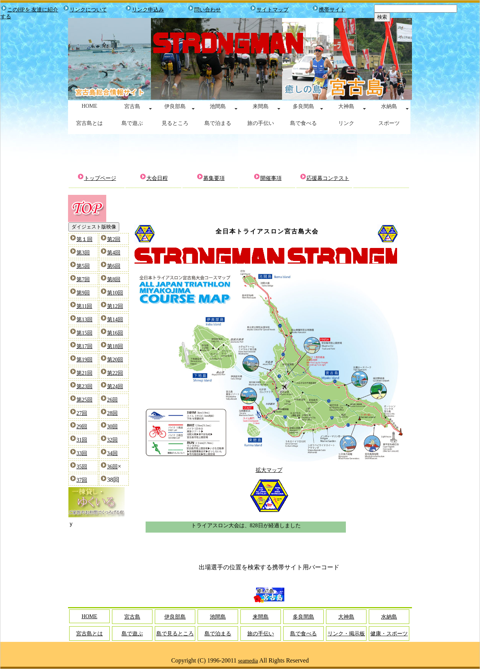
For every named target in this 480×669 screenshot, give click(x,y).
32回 (112, 440)
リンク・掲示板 (346, 634)
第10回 (115, 293)
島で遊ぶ (132, 123)
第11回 (84, 306)
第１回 (84, 239)
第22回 (115, 373)
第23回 (84, 386)
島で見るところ (175, 634)
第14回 (115, 319)
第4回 (113, 253)
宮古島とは (89, 123)
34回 (112, 453)
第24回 (115, 386)
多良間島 (303, 106)
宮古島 (132, 106)
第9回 (83, 293)
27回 (81, 413)
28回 (112, 413)
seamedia (248, 661)
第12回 (115, 306)
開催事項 (271, 178)
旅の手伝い (260, 123)
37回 (81, 480)
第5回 (83, 266)
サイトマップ (272, 10)
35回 (81, 467)
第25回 (84, 400)
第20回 (115, 360)
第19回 (84, 360)
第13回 (84, 319)
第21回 (84, 373)
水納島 (389, 106)
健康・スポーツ (389, 634)
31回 (81, 440)
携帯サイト (332, 10)
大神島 (346, 106)
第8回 (113, 279)
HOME (89, 106)
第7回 (83, 279)
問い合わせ (207, 10)
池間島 (218, 106)
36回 (112, 467)
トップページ (100, 178)
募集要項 (214, 178)
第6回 (113, 266)
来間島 (261, 106)
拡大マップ (269, 470)
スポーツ (389, 123)
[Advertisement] (240, 153)
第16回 (115, 333)
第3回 (83, 253)
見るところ (175, 123)
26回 (112, 400)
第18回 (115, 346)
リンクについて (88, 10)
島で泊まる (217, 123)
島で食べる (303, 123)
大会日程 (157, 178)
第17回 (84, 346)
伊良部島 (175, 106)
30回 (112, 426)
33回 (81, 453)
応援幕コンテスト (327, 178)
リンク (346, 123)
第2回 (113, 239)
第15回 (84, 333)
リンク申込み (148, 10)
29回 (81, 426)
